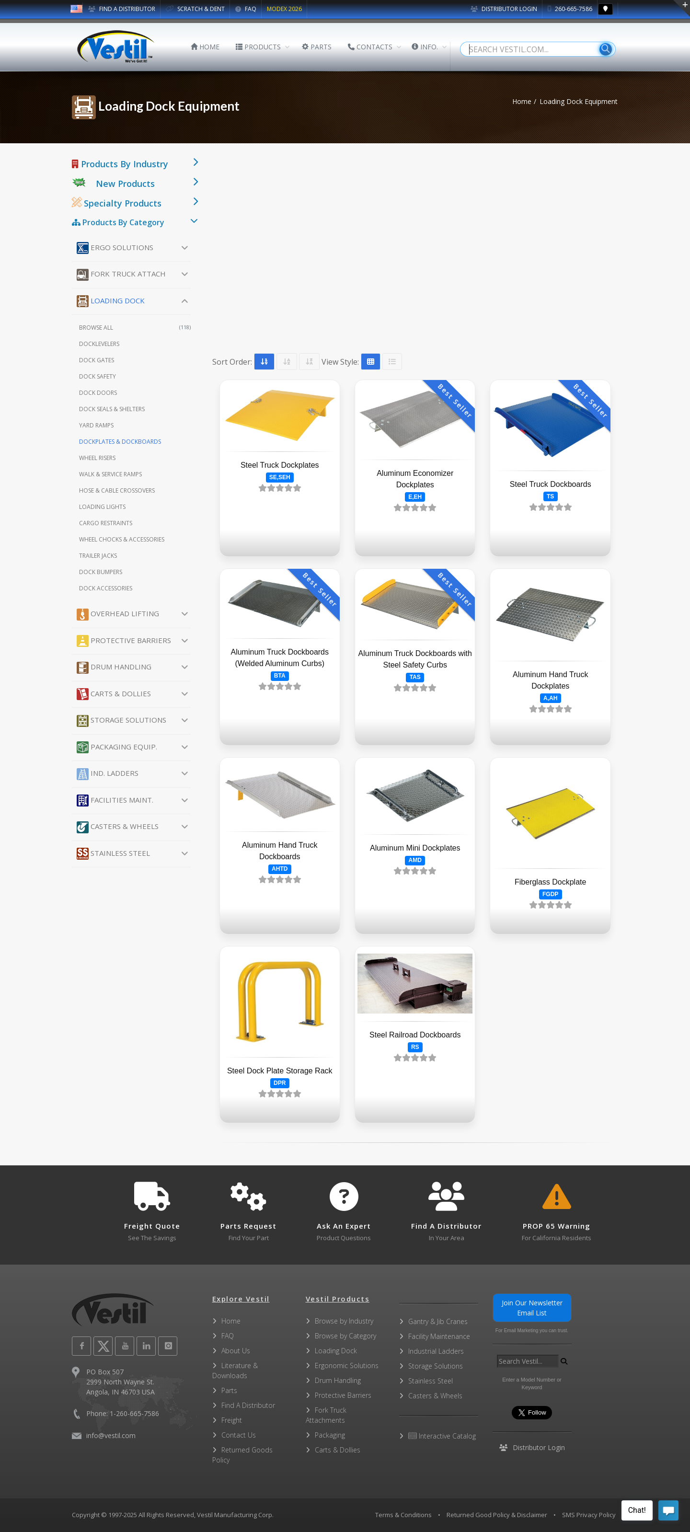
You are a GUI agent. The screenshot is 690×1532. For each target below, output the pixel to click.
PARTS (317, 46)
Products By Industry (120, 164)
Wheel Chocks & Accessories (121, 539)
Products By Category (118, 222)
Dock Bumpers (100, 572)
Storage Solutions (121, 721)
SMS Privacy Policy (589, 1514)
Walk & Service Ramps (110, 474)
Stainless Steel (113, 854)
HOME (205, 46)
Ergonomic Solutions (347, 1365)
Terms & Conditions (403, 1514)
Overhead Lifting (118, 615)
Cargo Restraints (105, 523)
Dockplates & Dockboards (120, 442)
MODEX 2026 (284, 9)
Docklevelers (99, 344)
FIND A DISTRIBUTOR (121, 9)
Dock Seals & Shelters (112, 409)
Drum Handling (114, 668)
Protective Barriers (124, 641)
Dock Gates (96, 360)
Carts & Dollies (114, 694)
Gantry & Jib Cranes (438, 1321)
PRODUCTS (258, 46)
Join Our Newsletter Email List (532, 1307)
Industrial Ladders (436, 1351)
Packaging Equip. (117, 747)
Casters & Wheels (118, 827)
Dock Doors (98, 393)
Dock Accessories (105, 588)
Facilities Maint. (115, 800)
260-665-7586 (570, 9)
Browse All (135, 327)
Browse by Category (345, 1335)
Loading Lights (102, 507)
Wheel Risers (97, 458)
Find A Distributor (248, 1405)
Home (521, 101)
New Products (125, 183)
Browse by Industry (344, 1320)
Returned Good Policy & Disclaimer (497, 1514)
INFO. (425, 46)
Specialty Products (116, 203)
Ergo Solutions (115, 248)
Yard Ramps (96, 425)
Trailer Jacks (98, 556)
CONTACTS (370, 46)
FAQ (245, 9)
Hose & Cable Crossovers (117, 490)
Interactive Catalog (442, 1435)
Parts (229, 1390)
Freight (231, 1420)
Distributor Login (504, 9)
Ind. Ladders (107, 774)
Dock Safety (97, 376)
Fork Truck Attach (121, 275)
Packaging (330, 1435)
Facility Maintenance (439, 1336)
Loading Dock (111, 301)
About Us (235, 1350)
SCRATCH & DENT (195, 9)
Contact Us (238, 1435)
